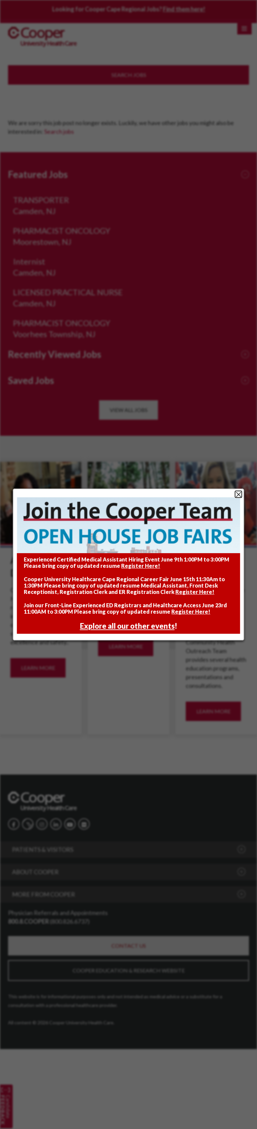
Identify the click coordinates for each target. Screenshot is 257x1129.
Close (238, 494)
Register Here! (140, 565)
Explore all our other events (127, 626)
